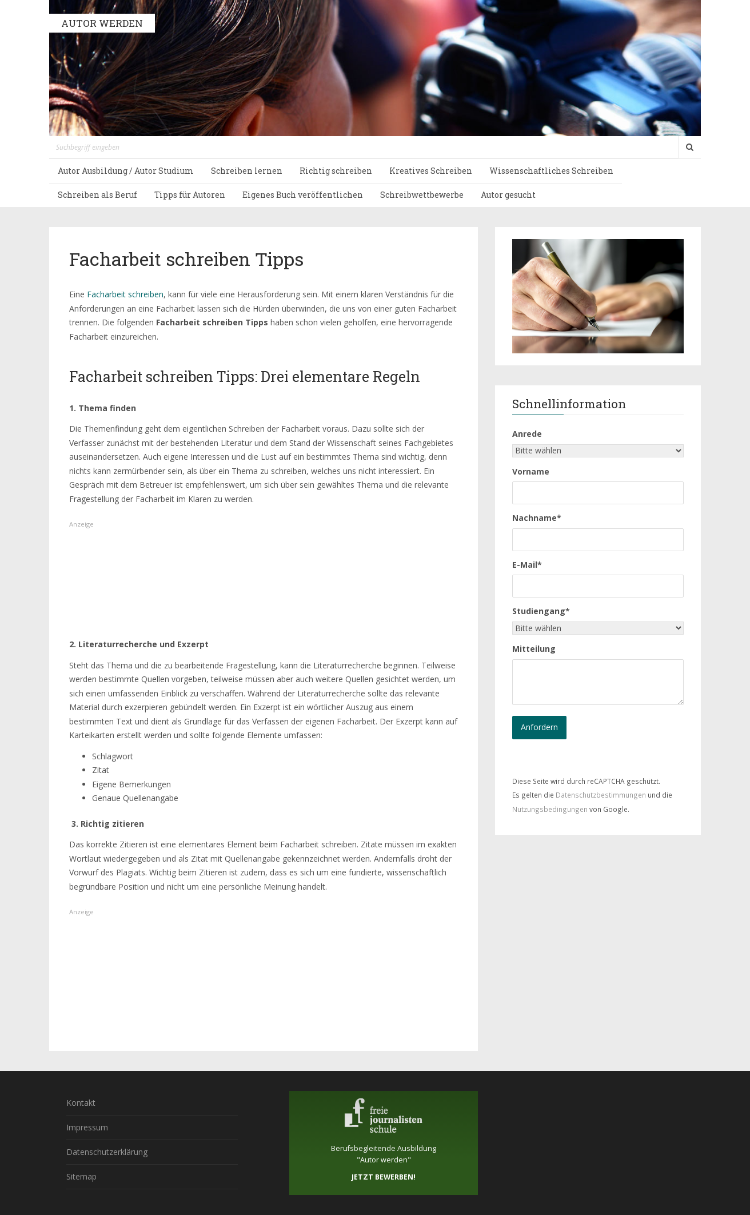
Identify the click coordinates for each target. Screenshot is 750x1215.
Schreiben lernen (246, 170)
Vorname (530, 471)
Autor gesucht (508, 194)
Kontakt (80, 1102)
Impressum (87, 1127)
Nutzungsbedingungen (550, 809)
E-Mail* (527, 564)
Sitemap (81, 1176)
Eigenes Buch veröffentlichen (302, 194)
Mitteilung (534, 648)
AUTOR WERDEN (102, 23)
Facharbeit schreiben (125, 294)
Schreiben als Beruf (97, 194)
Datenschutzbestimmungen (601, 794)
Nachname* (536, 517)
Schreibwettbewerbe (422, 194)
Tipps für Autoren (189, 194)
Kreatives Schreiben (430, 170)
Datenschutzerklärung (106, 1151)
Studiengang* (541, 610)
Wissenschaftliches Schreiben (551, 170)
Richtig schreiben (336, 170)
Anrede (527, 433)
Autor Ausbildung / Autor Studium (126, 170)
